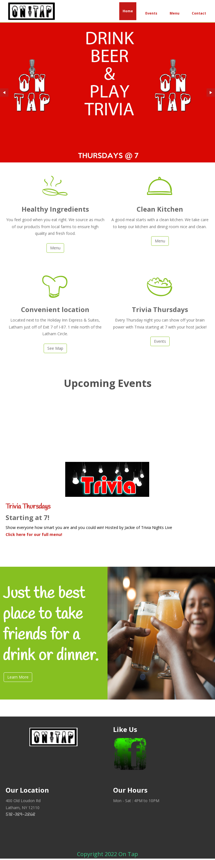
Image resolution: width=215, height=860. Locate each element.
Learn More (18, 677)
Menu (174, 13)
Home (128, 11)
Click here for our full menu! (34, 534)
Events (151, 13)
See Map (55, 348)
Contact (199, 13)
